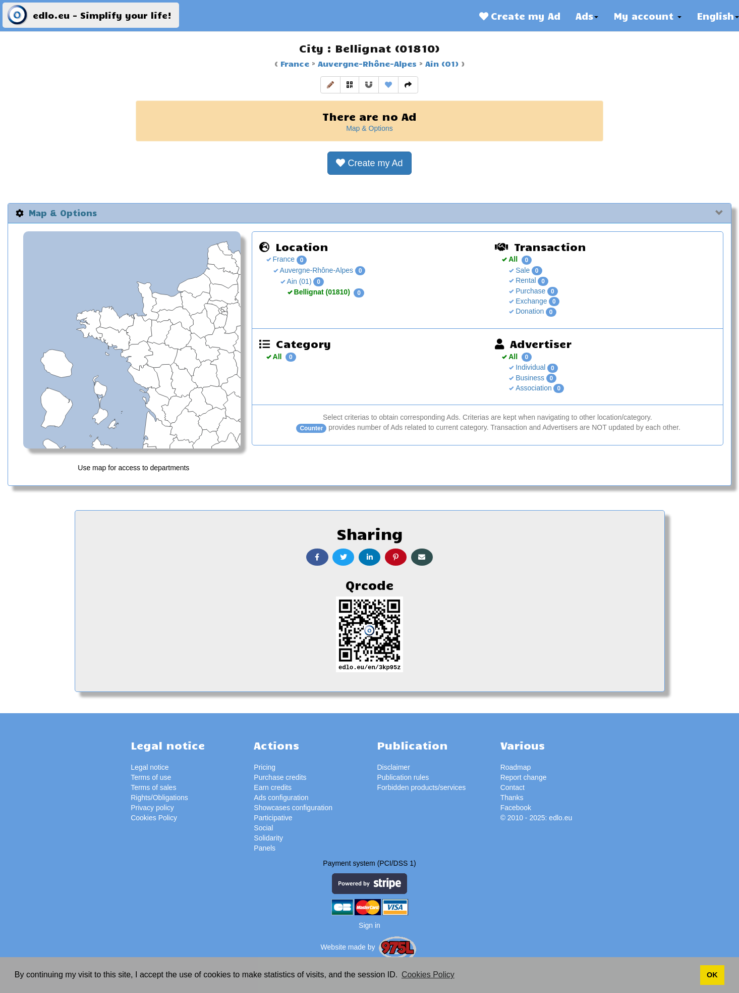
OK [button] (712, 975)
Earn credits (273, 787)
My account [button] (647, 16)
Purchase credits (280, 777)
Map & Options (369, 128)
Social (263, 828)
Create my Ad (519, 16)
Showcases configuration (293, 808)
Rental (525, 280)
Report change (523, 777)
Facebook (515, 808)
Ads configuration (281, 797)
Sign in (369, 925)
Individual (529, 367)
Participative (273, 818)
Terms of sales (153, 787)
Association (532, 388)
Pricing (264, 767)
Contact (512, 787)
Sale (522, 270)
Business (529, 378)
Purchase (529, 291)
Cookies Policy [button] (428, 974)
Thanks (512, 797)
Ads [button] (587, 16)
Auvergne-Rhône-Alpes (366, 63)
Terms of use (151, 777)
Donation (529, 311)
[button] (330, 84)
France (294, 63)
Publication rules (403, 777)
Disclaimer (393, 767)
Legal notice (150, 767)
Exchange (530, 301)
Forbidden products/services (421, 787)
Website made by (370, 947)
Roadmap (515, 767)
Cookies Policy (154, 818)
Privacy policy (152, 808)
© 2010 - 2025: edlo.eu (536, 818)
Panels (264, 848)
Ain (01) (441, 63)
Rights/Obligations (159, 797)
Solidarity (268, 838)
